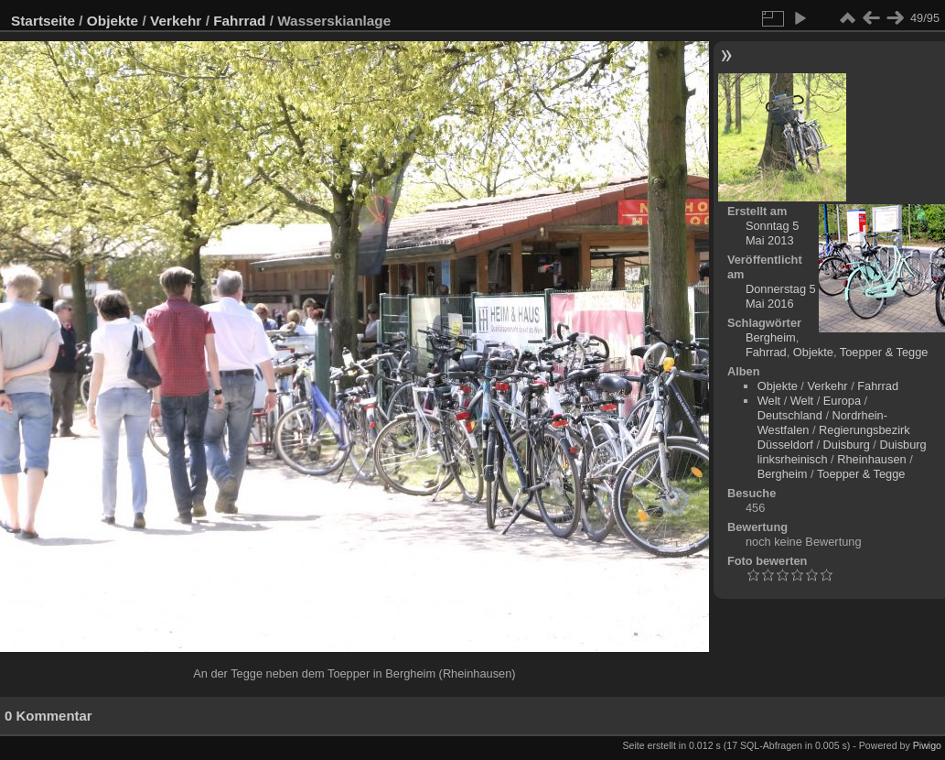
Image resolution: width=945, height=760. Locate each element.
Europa (842, 400)
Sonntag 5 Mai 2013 (772, 233)
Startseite (43, 20)
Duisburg (846, 444)
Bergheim (771, 337)
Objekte (112, 20)
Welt (768, 400)
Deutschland (789, 415)
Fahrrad (239, 20)
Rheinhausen (871, 459)
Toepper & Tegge (884, 352)
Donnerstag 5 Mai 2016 (781, 296)
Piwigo (927, 745)
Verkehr (175, 20)
